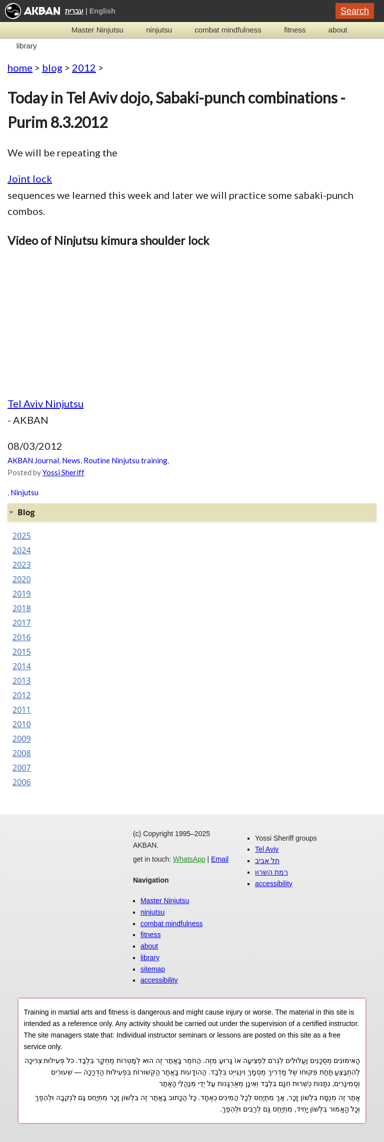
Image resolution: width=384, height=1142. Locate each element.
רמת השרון (271, 872)
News (71, 460)
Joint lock (30, 178)
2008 (21, 753)
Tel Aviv (266, 849)
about (338, 29)
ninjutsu (159, 29)
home (20, 67)
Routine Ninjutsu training (126, 460)
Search (354, 11)
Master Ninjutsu (98, 29)
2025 (21, 535)
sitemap (152, 969)
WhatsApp (189, 859)
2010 (21, 724)
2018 (21, 608)
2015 (21, 651)
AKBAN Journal (33, 460)
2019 (21, 593)
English (103, 11)
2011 (21, 709)
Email (219, 859)
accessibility (159, 980)
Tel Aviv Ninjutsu (46, 403)
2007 (21, 767)
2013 (21, 680)
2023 (21, 564)
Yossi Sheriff (63, 472)
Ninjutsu (24, 492)
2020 (21, 579)
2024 (21, 550)
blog (52, 67)
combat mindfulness (227, 29)
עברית (74, 11)
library (26, 45)
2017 (21, 622)
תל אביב (267, 861)
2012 (84, 67)
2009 (21, 738)
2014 (21, 666)
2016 (21, 637)
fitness (295, 29)
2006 (21, 782)
